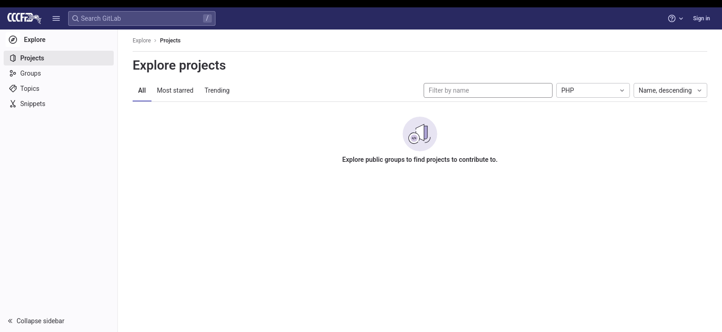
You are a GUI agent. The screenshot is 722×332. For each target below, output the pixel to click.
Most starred (175, 90)
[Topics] (59, 88)
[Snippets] (59, 103)
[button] (56, 18)
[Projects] (59, 58)
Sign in (701, 18)
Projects (170, 40)
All (142, 90)
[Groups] (59, 73)
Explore (142, 40)
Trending (217, 90)
